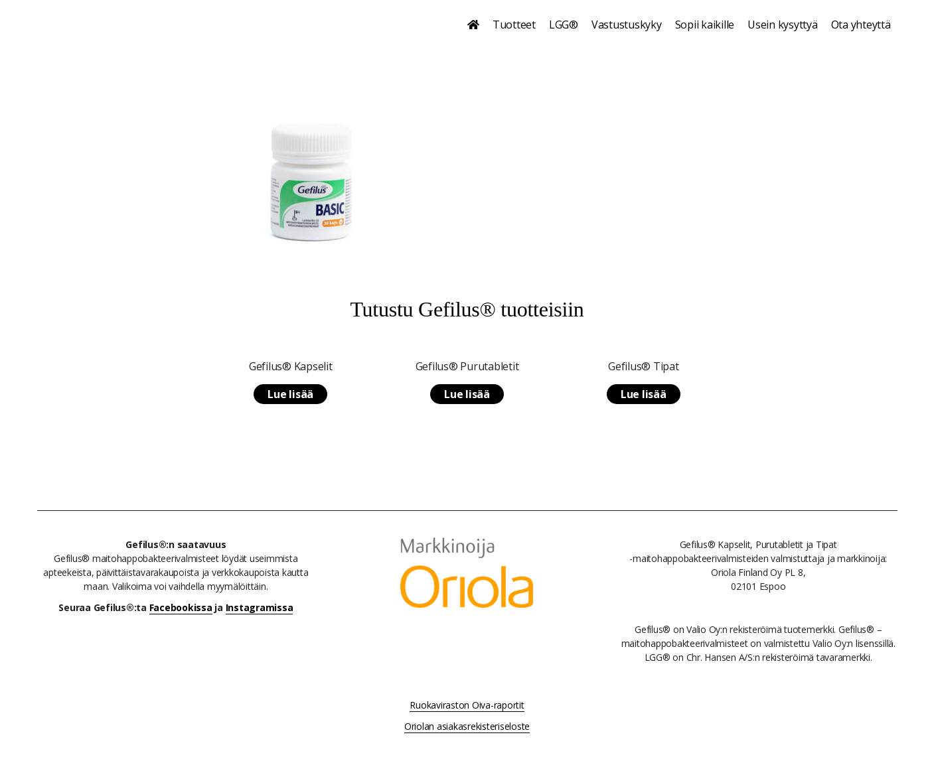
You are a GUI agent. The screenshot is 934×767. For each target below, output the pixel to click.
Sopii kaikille (705, 24)
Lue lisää (290, 394)
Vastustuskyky (626, 24)
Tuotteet (514, 24)
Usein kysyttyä (782, 24)
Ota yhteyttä (861, 24)
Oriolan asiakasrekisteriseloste (467, 726)
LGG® (563, 24)
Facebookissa (180, 607)
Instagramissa (259, 607)
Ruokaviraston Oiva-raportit (467, 705)
